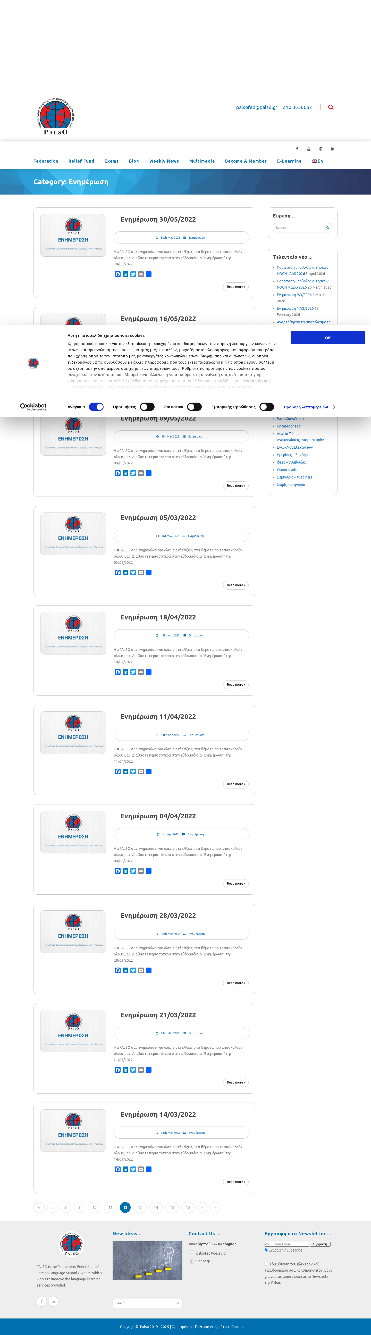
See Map (199, 1261)
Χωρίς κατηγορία (291, 485)
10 (94, 1207)
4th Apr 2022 (170, 834)
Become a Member (246, 161)
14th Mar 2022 (170, 1132)
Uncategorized (289, 426)
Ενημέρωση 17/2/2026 (295, 308)
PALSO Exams (288, 389)
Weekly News (164, 161)
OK (328, 13)
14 (156, 1207)
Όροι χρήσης (182, 1327)
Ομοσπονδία (287, 470)
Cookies (237, 1327)
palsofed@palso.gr (256, 107)
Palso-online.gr (289, 411)
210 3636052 (297, 107)
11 (110, 1207)
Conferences (287, 396)
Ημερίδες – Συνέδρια (294, 455)
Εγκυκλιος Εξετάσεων (295, 447)
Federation (45, 161)
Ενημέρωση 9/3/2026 (294, 295)
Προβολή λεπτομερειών (306, 82)
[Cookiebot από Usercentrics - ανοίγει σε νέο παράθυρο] (33, 82)
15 (172, 1207)
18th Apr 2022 (170, 635)
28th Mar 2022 (170, 933)
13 (140, 1207)
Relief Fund (81, 161)
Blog (134, 161)
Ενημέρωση (197, 237)
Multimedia (202, 161)
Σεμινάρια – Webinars (294, 477)
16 (188, 1207)
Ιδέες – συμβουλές (292, 462)
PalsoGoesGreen (290, 419)
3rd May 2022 (170, 536)
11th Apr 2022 (170, 734)
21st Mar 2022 (170, 1033)
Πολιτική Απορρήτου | (213, 1327)
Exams (112, 161)
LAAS (281, 374)
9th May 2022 (170, 436)
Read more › (236, 286)
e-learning (289, 161)
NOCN (282, 404)
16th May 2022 (170, 337)
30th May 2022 (170, 237)
